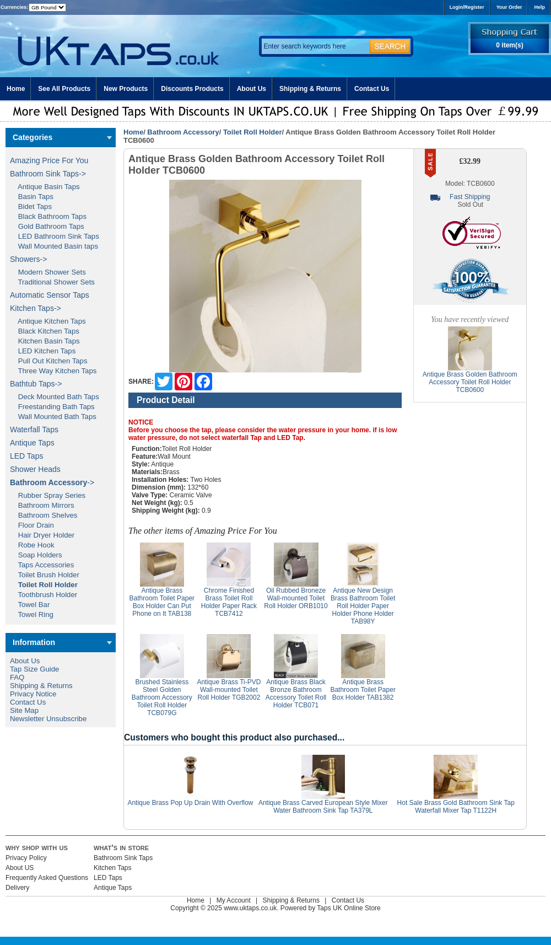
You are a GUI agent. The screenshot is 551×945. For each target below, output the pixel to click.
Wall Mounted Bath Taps (53, 416)
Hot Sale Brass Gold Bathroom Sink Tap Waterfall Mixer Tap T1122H (456, 806)
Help (539, 7)
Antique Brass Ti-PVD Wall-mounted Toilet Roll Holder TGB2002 (229, 689)
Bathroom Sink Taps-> (48, 173)
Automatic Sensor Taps (49, 295)
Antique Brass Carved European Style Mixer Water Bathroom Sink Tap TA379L (323, 806)
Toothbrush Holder (43, 594)
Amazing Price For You (49, 160)
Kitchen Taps (113, 868)
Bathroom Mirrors (42, 505)
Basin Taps (31, 196)
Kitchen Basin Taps (45, 341)
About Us (251, 89)
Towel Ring (31, 614)
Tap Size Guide (34, 669)
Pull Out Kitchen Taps (49, 361)
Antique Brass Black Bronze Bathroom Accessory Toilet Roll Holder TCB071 (296, 693)
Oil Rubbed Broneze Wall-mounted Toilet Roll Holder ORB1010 (295, 598)
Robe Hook (32, 545)
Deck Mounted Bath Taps (54, 397)
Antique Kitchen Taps (48, 321)
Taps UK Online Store (348, 908)
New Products (126, 89)
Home (16, 89)
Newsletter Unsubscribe (48, 719)
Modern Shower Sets (48, 272)
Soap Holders (36, 555)
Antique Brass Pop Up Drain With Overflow (190, 803)
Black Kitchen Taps (44, 331)
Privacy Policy (26, 858)
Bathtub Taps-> (36, 383)
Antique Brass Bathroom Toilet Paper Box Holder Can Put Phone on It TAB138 (162, 602)
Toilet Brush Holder (44, 575)
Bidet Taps (31, 206)
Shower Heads (35, 469)
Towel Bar (30, 604)
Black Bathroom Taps (48, 216)
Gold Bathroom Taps (47, 226)
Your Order (509, 7)
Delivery (17, 888)
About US (20, 868)
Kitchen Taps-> (35, 308)
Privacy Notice (33, 694)
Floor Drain (32, 525)
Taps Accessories (42, 565)
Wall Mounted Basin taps (54, 246)
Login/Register (467, 7)
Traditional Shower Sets (52, 282)
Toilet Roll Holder (252, 132)
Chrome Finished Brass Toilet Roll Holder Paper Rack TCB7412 (229, 602)
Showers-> (28, 259)
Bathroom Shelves (43, 515)
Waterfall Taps (34, 429)
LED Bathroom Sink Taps (54, 236)
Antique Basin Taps (45, 186)
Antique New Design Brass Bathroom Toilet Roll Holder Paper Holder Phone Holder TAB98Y (363, 606)
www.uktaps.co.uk (250, 908)
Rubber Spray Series (47, 495)
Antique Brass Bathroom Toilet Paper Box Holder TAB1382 (363, 689)
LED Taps (26, 456)
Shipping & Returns (310, 89)
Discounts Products (192, 89)
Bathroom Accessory (183, 132)
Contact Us (371, 89)
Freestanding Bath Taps (52, 406)
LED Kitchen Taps (42, 351)
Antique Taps (32, 442)
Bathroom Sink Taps (123, 858)
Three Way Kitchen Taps (53, 371)
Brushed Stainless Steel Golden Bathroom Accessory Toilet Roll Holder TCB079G (162, 697)
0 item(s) (509, 45)
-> (52, 482)
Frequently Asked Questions (47, 878)
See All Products (64, 89)
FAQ (17, 677)
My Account (234, 900)
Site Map (24, 710)
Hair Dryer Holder (42, 535)
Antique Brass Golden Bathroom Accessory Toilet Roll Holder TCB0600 (470, 382)
